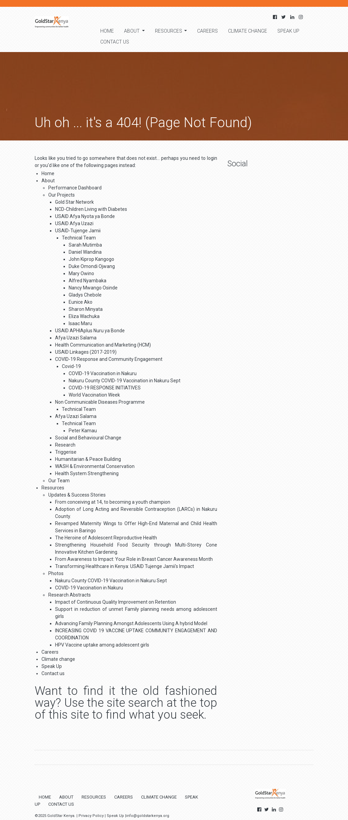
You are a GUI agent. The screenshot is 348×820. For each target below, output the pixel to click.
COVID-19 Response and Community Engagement (108, 359)
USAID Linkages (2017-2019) (86, 352)
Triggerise (65, 452)
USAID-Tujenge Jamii (78, 230)
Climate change (247, 31)
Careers (207, 31)
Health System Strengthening (87, 473)
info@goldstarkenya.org (147, 816)
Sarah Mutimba (85, 245)
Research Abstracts (69, 595)
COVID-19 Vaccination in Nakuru (103, 373)
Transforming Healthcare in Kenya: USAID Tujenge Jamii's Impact (124, 566)
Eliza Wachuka (84, 316)
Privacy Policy (91, 816)
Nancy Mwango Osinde (93, 287)
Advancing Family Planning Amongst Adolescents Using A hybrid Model (131, 623)
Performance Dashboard (75, 187)
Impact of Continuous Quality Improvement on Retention (115, 602)
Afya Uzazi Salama (76, 337)
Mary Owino (81, 273)
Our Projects (61, 195)
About (132, 31)
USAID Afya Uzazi (74, 223)
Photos (56, 573)
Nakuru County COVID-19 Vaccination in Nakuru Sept (124, 380)
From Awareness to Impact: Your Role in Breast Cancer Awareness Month (134, 559)
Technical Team (79, 237)
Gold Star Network (74, 202)
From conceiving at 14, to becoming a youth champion (112, 502)
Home (107, 31)
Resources (169, 31)
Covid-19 (71, 366)
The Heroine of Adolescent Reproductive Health (106, 537)
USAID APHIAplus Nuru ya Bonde (90, 330)
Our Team (59, 480)
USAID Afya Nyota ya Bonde (85, 216)
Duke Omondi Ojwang (92, 266)
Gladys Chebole (85, 295)
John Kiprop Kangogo (91, 259)
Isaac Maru (80, 323)
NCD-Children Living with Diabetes (91, 209)
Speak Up (288, 31)
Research (65, 445)
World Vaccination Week (94, 395)
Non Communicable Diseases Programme (100, 402)
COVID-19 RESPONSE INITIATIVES (105, 387)
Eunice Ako (80, 302)
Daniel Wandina (85, 252)
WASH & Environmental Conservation (95, 466)
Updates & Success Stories (77, 495)
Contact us (114, 42)
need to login (203, 158)
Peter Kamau (83, 430)
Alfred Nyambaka (87, 280)
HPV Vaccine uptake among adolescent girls (102, 645)
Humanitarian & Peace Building (88, 459)
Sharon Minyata (86, 309)
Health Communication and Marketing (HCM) (103, 345)
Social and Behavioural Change (88, 437)
